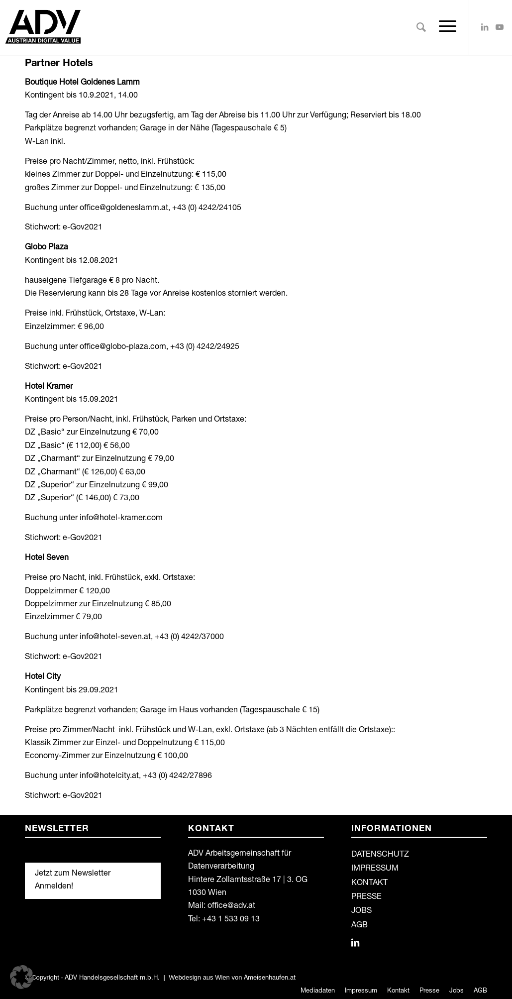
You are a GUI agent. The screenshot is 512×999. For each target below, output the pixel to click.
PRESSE (366, 897)
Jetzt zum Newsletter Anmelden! (72, 880)
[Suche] (421, 27)
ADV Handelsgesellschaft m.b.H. (112, 978)
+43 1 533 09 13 (231, 920)
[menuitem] (421, 27)
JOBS (361, 911)
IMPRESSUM (375, 869)
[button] (22, 977)
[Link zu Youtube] (499, 26)
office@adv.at (231, 906)
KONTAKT (369, 884)
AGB (359, 926)
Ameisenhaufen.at (270, 978)
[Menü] (444, 27)
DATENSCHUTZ (380, 855)
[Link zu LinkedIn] (484, 26)
